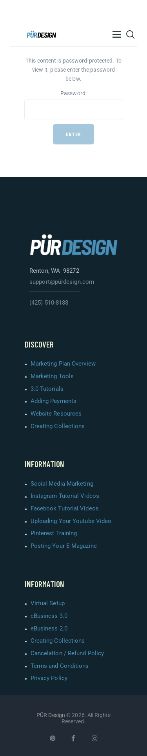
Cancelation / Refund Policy (67, 653)
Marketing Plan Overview (63, 363)
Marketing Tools (52, 376)
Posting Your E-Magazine (64, 545)
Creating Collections (58, 426)
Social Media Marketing (62, 483)
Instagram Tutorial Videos (65, 495)
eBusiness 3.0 (49, 615)
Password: (73, 105)
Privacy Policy (49, 678)
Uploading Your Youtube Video (71, 521)
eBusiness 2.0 (49, 628)
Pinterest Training (54, 533)
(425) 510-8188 (48, 302)
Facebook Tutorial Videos (65, 508)
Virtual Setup (48, 603)
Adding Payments (54, 401)
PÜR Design (50, 715)
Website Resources (56, 413)
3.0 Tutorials (47, 388)
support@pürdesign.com (61, 281)
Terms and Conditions (60, 665)
